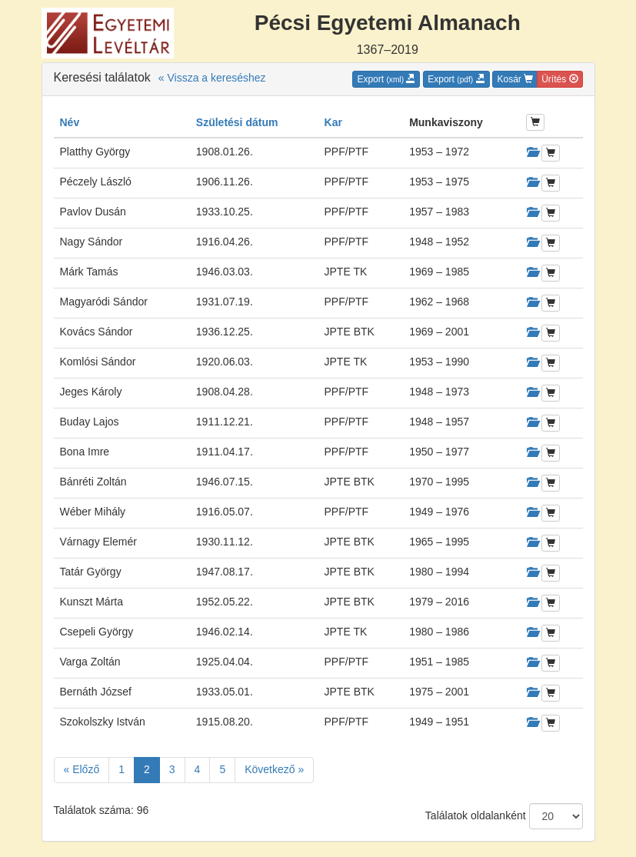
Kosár (515, 79)
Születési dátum (237, 122)
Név (70, 122)
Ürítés (559, 79)
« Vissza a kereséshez (212, 78)
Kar (333, 122)
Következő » (274, 769)
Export (386, 79)
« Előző (82, 769)
